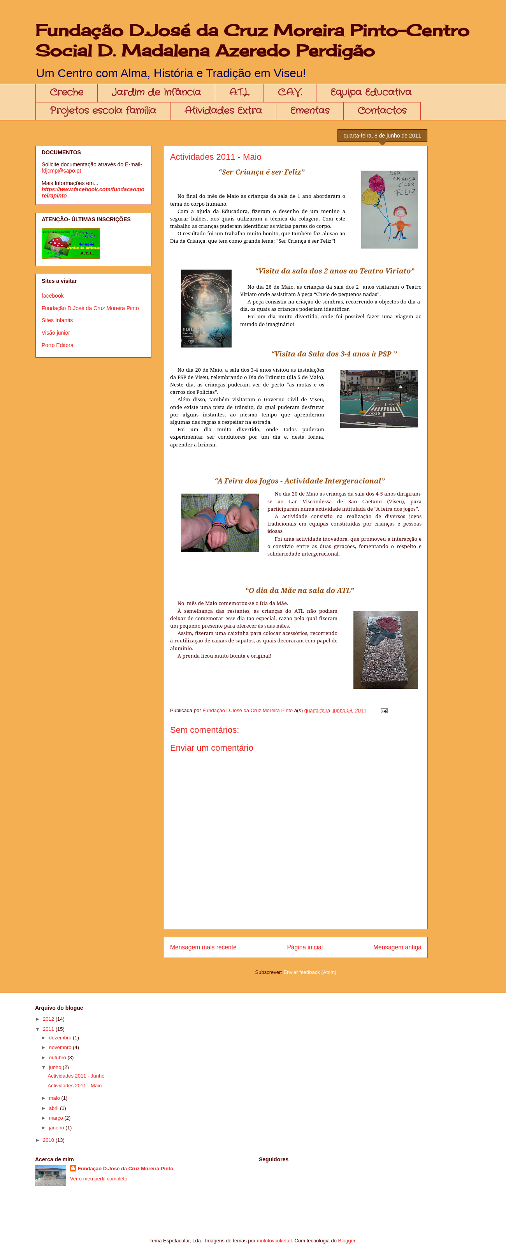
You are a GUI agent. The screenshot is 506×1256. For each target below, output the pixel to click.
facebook (53, 296)
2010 (49, 1140)
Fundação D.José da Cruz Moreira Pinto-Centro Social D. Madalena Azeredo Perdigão (252, 40)
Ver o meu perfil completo (98, 1179)
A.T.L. (239, 92)
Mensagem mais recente (203, 947)
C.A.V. (290, 92)
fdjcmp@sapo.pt (61, 171)
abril (54, 1108)
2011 (49, 1029)
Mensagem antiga (397, 947)
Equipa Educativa (370, 92)
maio (55, 1098)
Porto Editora (58, 345)
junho (56, 1067)
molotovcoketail (274, 1241)
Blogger (346, 1241)
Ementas (309, 111)
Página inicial (305, 947)
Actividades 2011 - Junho (75, 1076)
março (57, 1118)
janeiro (57, 1128)
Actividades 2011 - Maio (74, 1085)
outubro (58, 1057)
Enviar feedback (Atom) (310, 972)
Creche (66, 92)
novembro (61, 1047)
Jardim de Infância (156, 92)
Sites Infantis (57, 320)
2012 (49, 1019)
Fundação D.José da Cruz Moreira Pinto (90, 308)
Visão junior (56, 333)
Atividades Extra (223, 111)
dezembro (61, 1038)
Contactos (382, 111)
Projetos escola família (103, 111)
